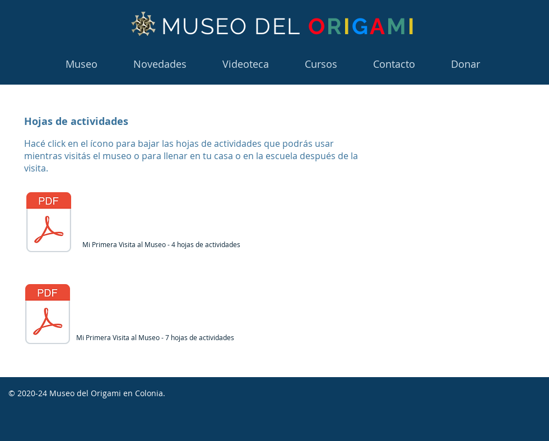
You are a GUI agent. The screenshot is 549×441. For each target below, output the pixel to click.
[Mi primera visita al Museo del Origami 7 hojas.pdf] (49, 223)
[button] (321, 64)
